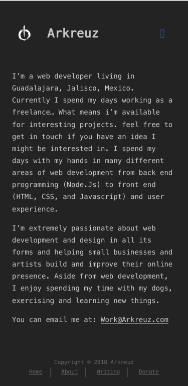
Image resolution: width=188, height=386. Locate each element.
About (69, 372)
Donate (149, 372)
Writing (108, 372)
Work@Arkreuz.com (134, 319)
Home (36, 372)
